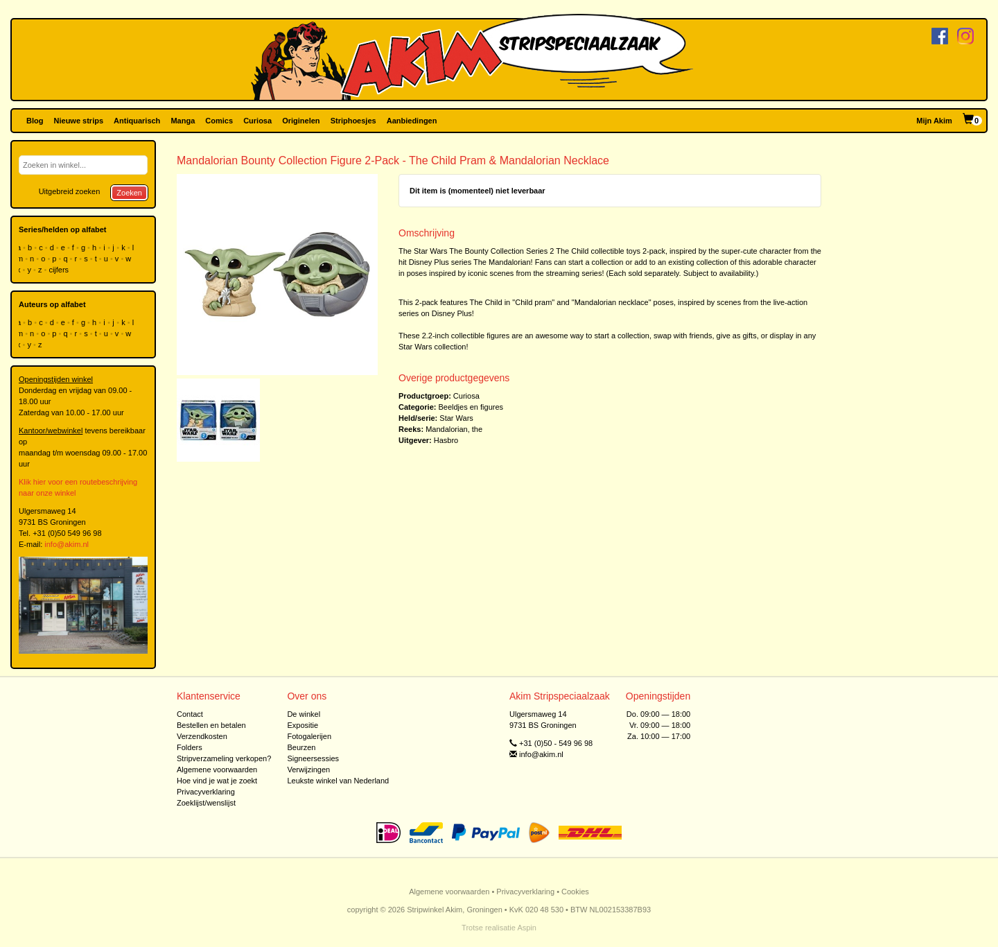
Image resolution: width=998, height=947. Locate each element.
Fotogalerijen (309, 736)
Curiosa (257, 120)
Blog (34, 120)
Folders (189, 747)
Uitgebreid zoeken (69, 191)
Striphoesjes (353, 120)
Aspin (526, 927)
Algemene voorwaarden (217, 769)
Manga (182, 120)
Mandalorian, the (454, 429)
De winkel (303, 714)
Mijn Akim (934, 120)
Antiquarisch (137, 120)
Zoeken (129, 193)
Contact (190, 714)
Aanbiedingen (412, 120)
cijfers (60, 270)
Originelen (300, 120)
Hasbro (446, 440)
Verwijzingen (308, 769)
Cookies (575, 891)
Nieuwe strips (79, 120)
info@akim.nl (66, 544)
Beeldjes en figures (470, 407)
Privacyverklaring (206, 792)
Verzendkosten (202, 736)
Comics (219, 120)
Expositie (302, 725)
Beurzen (301, 747)
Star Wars (456, 418)
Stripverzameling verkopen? (224, 758)
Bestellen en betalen (211, 725)
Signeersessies (313, 758)
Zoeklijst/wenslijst (206, 803)
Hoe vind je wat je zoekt (217, 780)
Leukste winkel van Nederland (338, 780)
